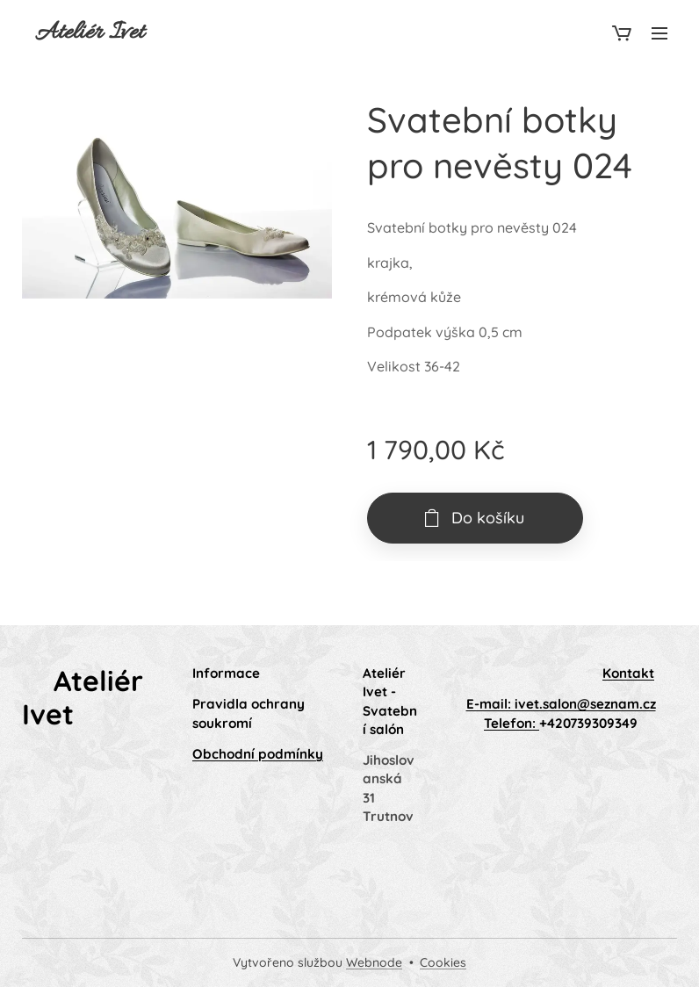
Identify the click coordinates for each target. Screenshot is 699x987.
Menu (659, 33)
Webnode (374, 962)
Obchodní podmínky (257, 754)
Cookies (443, 962)
